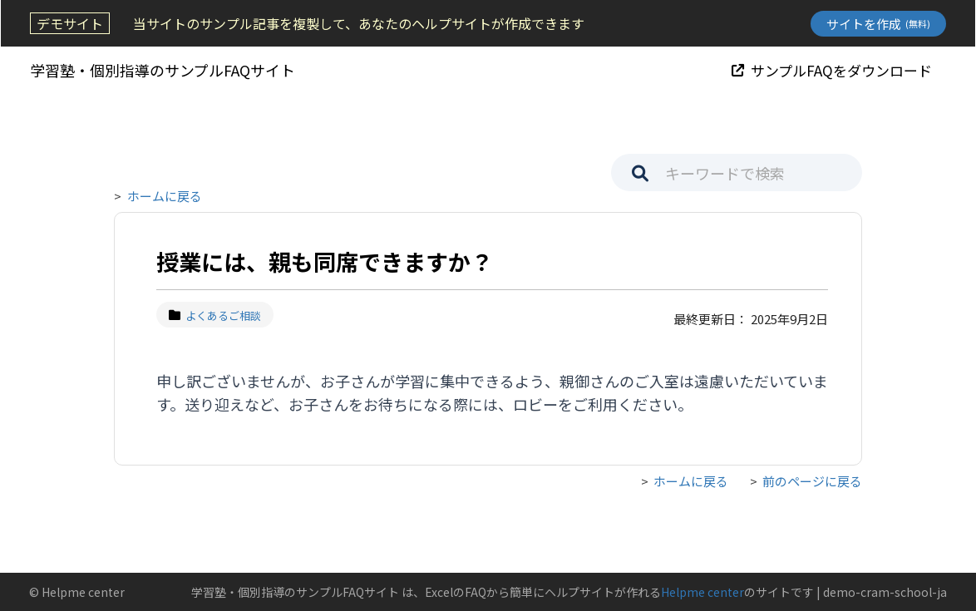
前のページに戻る (812, 481)
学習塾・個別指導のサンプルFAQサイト (161, 70)
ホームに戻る (164, 195)
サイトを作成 (879, 23)
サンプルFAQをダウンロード (832, 69)
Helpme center (702, 592)
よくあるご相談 (215, 315)
